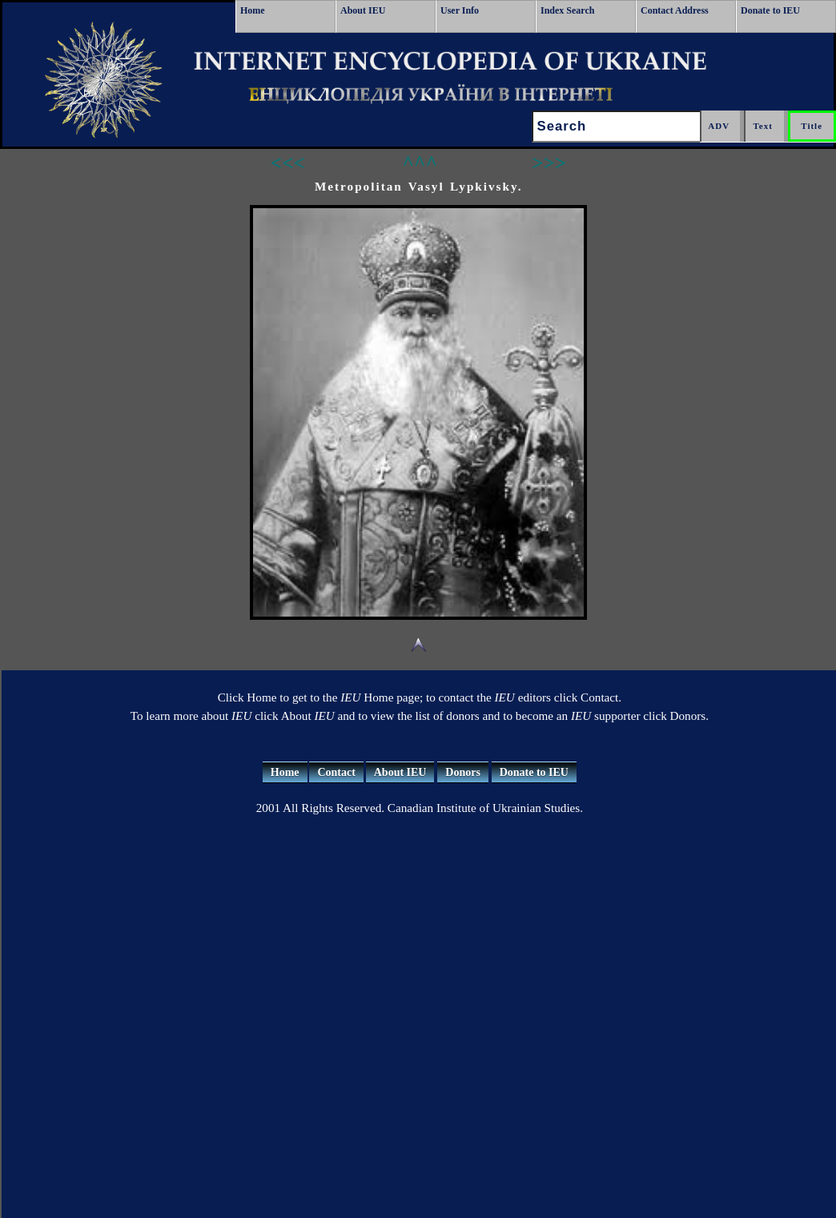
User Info (459, 10)
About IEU (362, 10)
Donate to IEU (770, 10)
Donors (462, 772)
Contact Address (675, 10)
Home (252, 10)
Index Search (567, 10)
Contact (336, 772)
